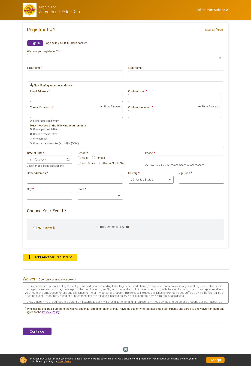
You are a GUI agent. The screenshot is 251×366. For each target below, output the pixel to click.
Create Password (41, 107)
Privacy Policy (51, 312)
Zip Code (185, 173)
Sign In (35, 43)
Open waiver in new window (57, 279)
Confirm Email (137, 91)
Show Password (111, 106)
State (82, 189)
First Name (35, 67)
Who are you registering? (43, 51)
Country (134, 173)
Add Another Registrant (50, 257)
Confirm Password (140, 107)
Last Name (136, 67)
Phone (150, 153)
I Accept (215, 360)
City (30, 189)
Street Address (37, 173)
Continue (37, 331)
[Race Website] (31, 10)
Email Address (40, 91)
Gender (83, 153)
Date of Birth (35, 153)
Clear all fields (214, 29)
